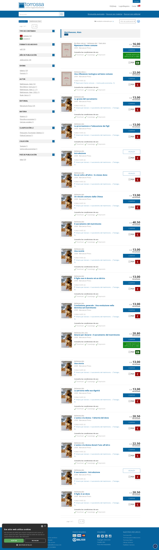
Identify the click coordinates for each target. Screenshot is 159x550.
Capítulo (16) (26, 36)
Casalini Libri (101, 542)
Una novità (79, 251)
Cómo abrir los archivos (49, 538)
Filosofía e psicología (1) (28, 119)
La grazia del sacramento (85, 99)
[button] (113, 21)
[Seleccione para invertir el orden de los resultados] (127, 21)
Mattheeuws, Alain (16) (28, 84)
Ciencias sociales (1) (27, 122)
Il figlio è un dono (82, 494)
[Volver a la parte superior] (155, 546)
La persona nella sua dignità (87, 390)
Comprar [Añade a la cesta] (131, 50)
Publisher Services (128, 545)
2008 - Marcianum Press (82, 101)
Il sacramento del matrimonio (87, 224)
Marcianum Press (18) (27, 106)
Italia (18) (23, 159)
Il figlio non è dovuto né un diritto (89, 278)
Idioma (136, 1)
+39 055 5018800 (50, 547)
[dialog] (25, 536)
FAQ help (113, 6)
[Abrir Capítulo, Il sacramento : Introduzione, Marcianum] (66, 477)
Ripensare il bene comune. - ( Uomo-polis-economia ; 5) (94, 83)
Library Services (128, 542)
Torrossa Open (128, 540)
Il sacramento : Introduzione (87, 472)
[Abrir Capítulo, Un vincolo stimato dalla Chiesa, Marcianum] (66, 202)
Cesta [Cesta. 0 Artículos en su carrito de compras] (136, 6)
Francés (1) (24, 73)
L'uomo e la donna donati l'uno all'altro (92, 445)
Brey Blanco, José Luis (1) (28, 87)
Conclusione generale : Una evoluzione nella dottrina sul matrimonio (94, 306)
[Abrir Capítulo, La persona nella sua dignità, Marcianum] (66, 396)
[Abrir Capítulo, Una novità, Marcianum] (66, 256)
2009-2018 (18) (25, 60)
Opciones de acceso (48, 542)
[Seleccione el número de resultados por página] (34, 26)
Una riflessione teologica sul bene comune (93, 74)
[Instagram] (110, 536)
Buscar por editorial (132, 14)
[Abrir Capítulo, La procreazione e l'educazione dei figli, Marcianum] (66, 131)
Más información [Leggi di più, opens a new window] (24, 536)
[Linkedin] (106, 536)
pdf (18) (22, 49)
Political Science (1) (26, 135)
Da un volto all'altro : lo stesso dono (90, 175)
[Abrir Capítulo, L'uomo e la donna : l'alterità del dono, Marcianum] (66, 423)
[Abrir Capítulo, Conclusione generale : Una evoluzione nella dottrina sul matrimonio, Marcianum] (66, 310)
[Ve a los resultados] (61, 14)
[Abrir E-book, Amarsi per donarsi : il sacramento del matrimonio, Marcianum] (66, 340)
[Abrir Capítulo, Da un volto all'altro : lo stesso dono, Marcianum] (66, 180)
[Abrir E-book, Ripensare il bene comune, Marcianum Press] (66, 50)
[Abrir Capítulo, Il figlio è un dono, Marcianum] (66, 499)
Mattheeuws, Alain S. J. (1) (29, 89)
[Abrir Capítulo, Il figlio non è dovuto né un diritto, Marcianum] (66, 283)
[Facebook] (98, 536)
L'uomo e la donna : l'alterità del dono (91, 418)
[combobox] (41, 14)
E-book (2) (25, 39)
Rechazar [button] (35, 540)
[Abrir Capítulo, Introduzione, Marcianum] (66, 158)
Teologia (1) (24, 146)
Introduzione (80, 153)
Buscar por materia (114, 14)
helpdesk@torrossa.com (53, 545)
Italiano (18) (24, 70)
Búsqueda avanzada (96, 14)
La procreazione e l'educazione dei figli (91, 126)
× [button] (45, 526)
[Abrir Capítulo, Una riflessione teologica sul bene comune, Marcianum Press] (66, 79)
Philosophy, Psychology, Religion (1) (32, 133)
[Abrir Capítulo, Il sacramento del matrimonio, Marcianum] (66, 229)
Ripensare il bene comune (85, 45)
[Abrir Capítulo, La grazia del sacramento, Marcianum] (66, 104)
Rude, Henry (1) (25, 95)
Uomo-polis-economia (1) (28, 149)
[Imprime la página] (138, 21)
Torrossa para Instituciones (131, 538)
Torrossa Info (127, 535)
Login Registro (124, 6)
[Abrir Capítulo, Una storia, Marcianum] (66, 368)
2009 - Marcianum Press (82, 48)
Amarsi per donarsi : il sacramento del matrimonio (97, 335)
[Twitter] (102, 536)
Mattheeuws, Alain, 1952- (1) (30, 92)
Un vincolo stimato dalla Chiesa (88, 196)
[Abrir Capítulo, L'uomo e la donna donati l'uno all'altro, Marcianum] (66, 450)
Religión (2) (23, 116)
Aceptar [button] (14, 540)
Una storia (79, 363)
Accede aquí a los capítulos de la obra (131, 55)
